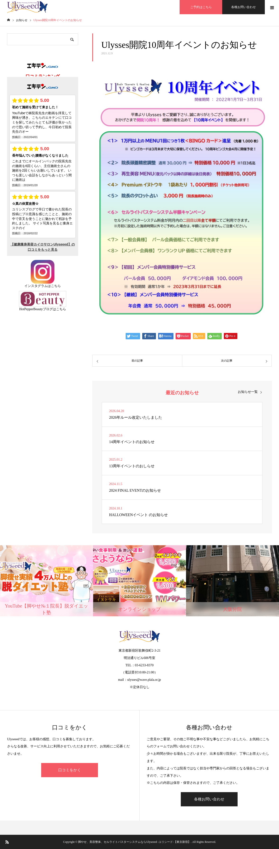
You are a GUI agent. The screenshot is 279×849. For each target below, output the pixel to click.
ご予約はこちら (201, 7)
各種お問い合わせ (243, 7)
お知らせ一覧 (248, 392)
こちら (56, 286)
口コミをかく (69, 770)
